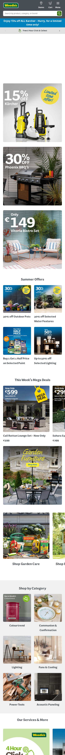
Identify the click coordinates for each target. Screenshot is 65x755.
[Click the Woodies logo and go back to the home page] (11, 5)
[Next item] (59, 31)
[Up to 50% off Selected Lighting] (48, 346)
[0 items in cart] (50, 5)
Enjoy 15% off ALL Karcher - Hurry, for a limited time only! (32, 23)
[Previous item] (5, 31)
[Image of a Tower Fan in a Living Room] (48, 653)
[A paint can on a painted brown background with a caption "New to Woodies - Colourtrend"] (17, 611)
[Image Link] (32, 113)
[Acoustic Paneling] (48, 690)
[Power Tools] (17, 690)
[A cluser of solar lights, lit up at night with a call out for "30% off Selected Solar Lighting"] (17, 346)
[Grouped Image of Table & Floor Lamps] (17, 653)
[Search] (59, 13)
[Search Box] (32, 13)
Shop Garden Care (26, 564)
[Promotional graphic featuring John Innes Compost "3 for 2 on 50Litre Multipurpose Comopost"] (17, 302)
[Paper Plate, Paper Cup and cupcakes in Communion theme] (48, 613)
